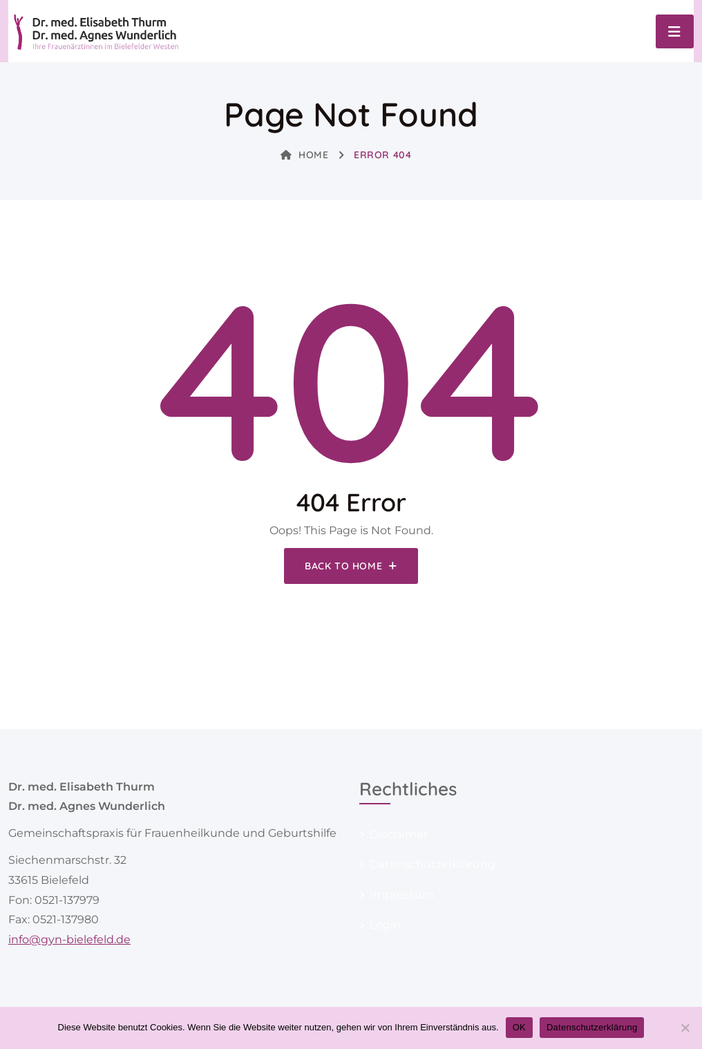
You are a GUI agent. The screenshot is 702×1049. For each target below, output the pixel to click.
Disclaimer (399, 834)
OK (519, 1027)
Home (305, 155)
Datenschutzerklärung (432, 864)
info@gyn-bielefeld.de (69, 939)
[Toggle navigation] (675, 31)
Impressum (402, 894)
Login (385, 925)
